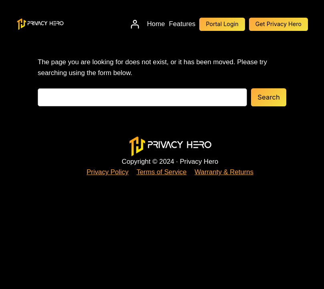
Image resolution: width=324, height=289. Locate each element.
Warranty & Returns (223, 172)
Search (268, 97)
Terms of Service (161, 172)
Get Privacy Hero (278, 23)
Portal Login (222, 23)
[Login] (135, 24)
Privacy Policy (107, 172)
